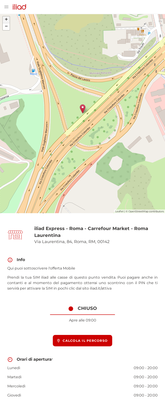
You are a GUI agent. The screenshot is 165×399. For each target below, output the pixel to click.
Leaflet (119, 211)
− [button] (6, 26)
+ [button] (6, 19)
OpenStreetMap (138, 211)
